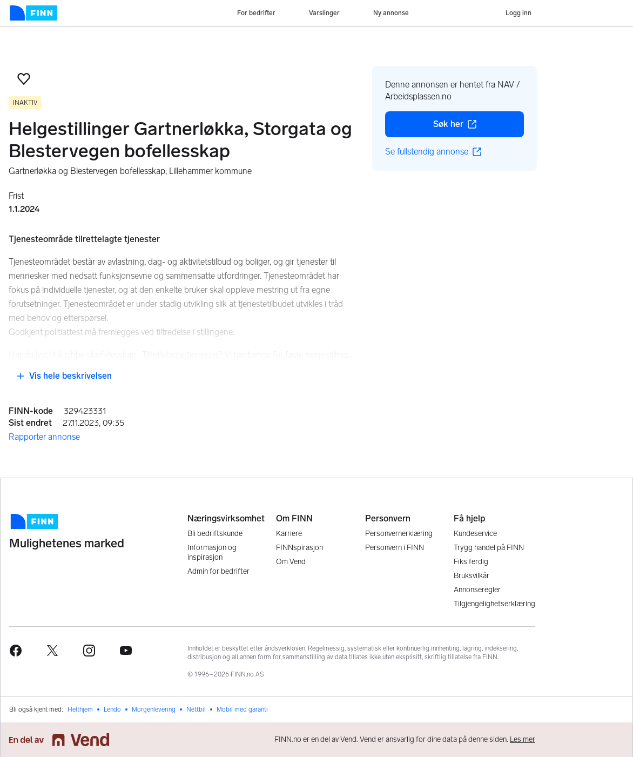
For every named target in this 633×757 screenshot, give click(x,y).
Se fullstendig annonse (433, 151)
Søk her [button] (478, 127)
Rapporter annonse (44, 437)
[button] (24, 79)
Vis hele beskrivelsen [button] (64, 376)
